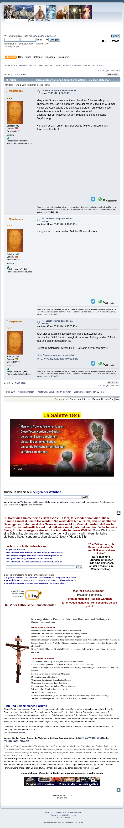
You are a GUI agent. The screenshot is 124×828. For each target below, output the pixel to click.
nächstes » (115, 70)
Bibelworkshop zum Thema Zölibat (59, 90)
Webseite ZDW (43, 20)
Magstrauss (16, 90)
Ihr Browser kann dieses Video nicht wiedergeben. (62, 448)
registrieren (50, 36)
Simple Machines (74, 812)
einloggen (34, 36)
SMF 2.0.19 (50, 812)
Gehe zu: (60, 399)
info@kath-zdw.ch (17, 733)
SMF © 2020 (61, 812)
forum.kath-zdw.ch (16, 741)
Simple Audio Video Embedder (63, 815)
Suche (8, 492)
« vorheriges (103, 70)
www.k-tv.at (18, 596)
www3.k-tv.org (17, 591)
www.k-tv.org (18, 593)
